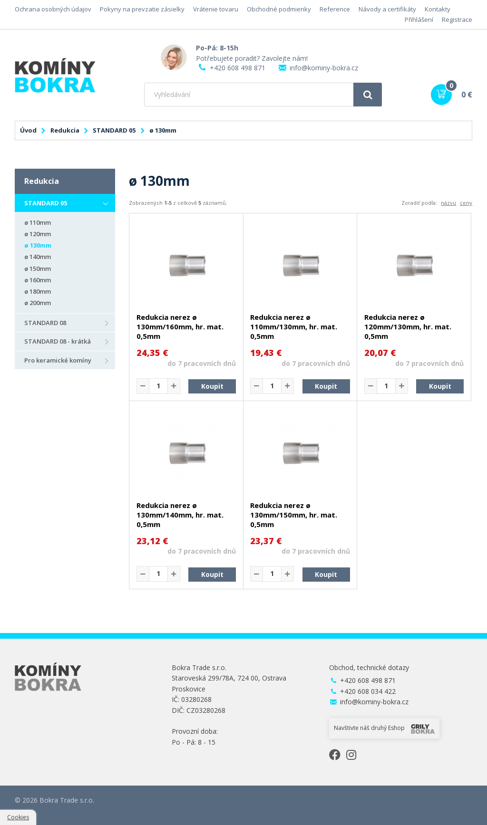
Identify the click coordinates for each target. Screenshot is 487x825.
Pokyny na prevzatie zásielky (142, 9)
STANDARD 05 (114, 130)
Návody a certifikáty (387, 9)
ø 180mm (37, 291)
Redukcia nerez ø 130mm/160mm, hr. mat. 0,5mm (180, 326)
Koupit (212, 386)
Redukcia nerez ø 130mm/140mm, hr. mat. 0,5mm (180, 514)
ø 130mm (37, 245)
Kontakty (437, 9)
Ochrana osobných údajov (53, 9)
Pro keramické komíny (57, 360)
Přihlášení (419, 19)
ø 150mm (37, 268)
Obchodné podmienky (279, 9)
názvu (448, 202)
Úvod (28, 130)
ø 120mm (37, 234)
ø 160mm (37, 280)
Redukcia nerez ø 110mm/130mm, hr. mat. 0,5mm (293, 326)
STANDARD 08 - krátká (57, 341)
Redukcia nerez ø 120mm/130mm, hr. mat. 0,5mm (407, 326)
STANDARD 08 (45, 322)
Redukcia (64, 130)
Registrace (457, 19)
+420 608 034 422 (368, 691)
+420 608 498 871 (237, 67)
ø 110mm (37, 222)
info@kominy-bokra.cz (324, 67)
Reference (335, 9)
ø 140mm (37, 256)
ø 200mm (37, 302)
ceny (466, 202)
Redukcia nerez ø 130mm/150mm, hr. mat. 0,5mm (293, 514)
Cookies (18, 817)
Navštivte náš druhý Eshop (384, 728)
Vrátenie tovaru (215, 9)
